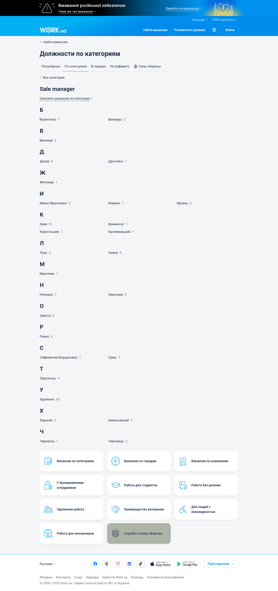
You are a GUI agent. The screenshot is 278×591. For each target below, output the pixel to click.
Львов (113, 253)
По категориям (76, 66)
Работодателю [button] (221, 563)
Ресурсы (46, 577)
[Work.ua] (53, 30)
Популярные (50, 66)
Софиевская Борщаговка (58, 357)
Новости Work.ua (114, 577)
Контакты (63, 577)
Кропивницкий (119, 232)
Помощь (137, 577)
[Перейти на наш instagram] (118, 564)
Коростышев (49, 232)
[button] (214, 30)
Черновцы (116, 441)
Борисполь (48, 119)
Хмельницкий (118, 420)
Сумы (112, 357)
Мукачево (47, 273)
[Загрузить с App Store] (160, 564)
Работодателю (225, 19)
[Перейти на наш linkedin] (129, 564)
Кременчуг (116, 224)
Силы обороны (147, 66)
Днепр (44, 161)
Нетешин (46, 294)
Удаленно (47, 399)
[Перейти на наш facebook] (95, 564)
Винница (46, 140)
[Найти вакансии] (155, 30)
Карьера (92, 577)
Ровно (44, 336)
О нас (78, 577)
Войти (230, 30)
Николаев (115, 294)
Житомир (47, 182)
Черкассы (47, 441)
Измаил (114, 203)
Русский (48, 564)
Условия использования (165, 577)
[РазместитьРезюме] (190, 30)
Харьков (46, 420)
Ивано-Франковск (53, 203)
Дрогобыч (115, 161)
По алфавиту (119, 66)
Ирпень (182, 203)
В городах (98, 66)
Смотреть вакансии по (67, 98)
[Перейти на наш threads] (106, 564)
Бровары (115, 119)
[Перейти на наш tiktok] (140, 564)
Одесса (45, 315)
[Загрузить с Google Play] (188, 564)
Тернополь (48, 378)
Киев (43, 224)
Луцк (43, 253)
